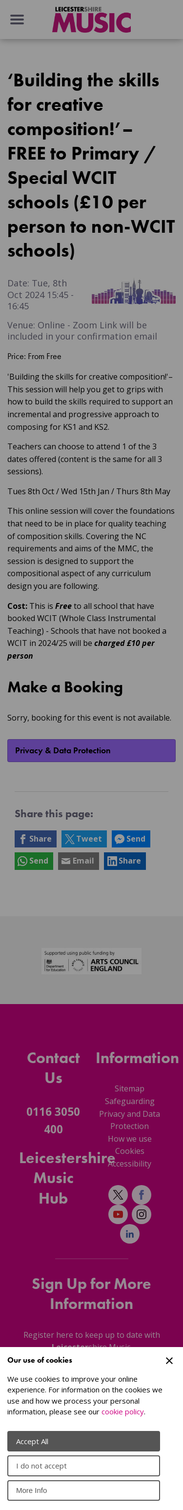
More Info (31, 1490)
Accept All (32, 1441)
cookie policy (123, 1411)
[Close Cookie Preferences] (169, 1361)
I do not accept (41, 1465)
